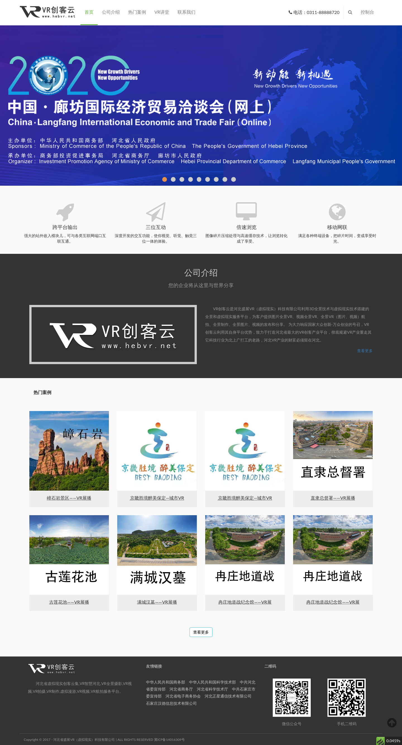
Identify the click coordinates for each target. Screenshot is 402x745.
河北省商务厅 (181, 689)
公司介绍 (111, 12)
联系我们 (186, 12)
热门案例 (137, 12)
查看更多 (365, 350)
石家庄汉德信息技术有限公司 (171, 703)
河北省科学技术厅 (212, 689)
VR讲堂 (161, 12)
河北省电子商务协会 (183, 696)
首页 (89, 12)
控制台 (367, 12)
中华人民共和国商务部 (165, 682)
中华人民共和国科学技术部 (212, 682)
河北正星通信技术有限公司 (228, 696)
